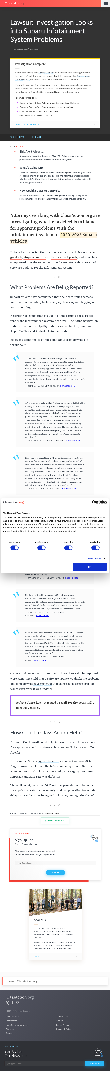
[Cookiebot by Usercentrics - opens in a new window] (94, 502)
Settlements (11, 1020)
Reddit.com (71, 578)
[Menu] (105, 3)
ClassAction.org (46, 72)
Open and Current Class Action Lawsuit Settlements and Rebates (49, 103)
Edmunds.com (67, 386)
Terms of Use (62, 1016)
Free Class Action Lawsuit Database (35, 115)
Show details (94, 558)
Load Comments (55, 821)
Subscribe (56, 873)
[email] (55, 863)
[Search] (55, 981)
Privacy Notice (62, 1025)
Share (36, 137)
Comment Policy (63, 1029)
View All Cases (12, 1016)
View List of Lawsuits (27, 125)
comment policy (52, 813)
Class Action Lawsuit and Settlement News (38, 111)
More (37, 956)
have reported (42, 684)
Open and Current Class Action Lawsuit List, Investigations (46, 107)
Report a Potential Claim (17, 1025)
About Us (10, 1029)
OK (89, 567)
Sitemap (9, 1033)
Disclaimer (60, 1020)
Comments (17, 137)
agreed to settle (48, 761)
